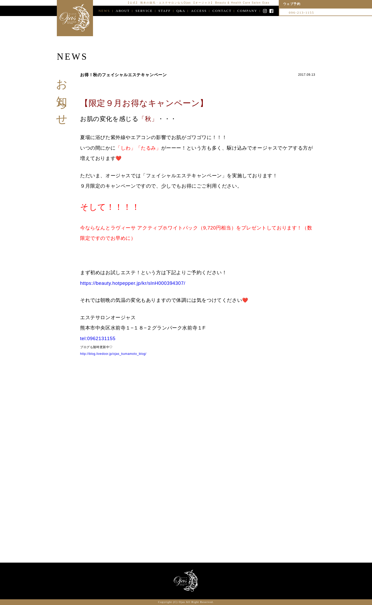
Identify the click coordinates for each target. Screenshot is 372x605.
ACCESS (199, 11)
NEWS (104, 11)
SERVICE (144, 11)
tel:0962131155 (97, 339)
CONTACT (221, 11)
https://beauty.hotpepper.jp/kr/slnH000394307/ (132, 284)
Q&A (180, 11)
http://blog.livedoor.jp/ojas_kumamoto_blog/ (113, 354)
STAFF (164, 11)
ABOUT (123, 11)
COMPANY (247, 11)
